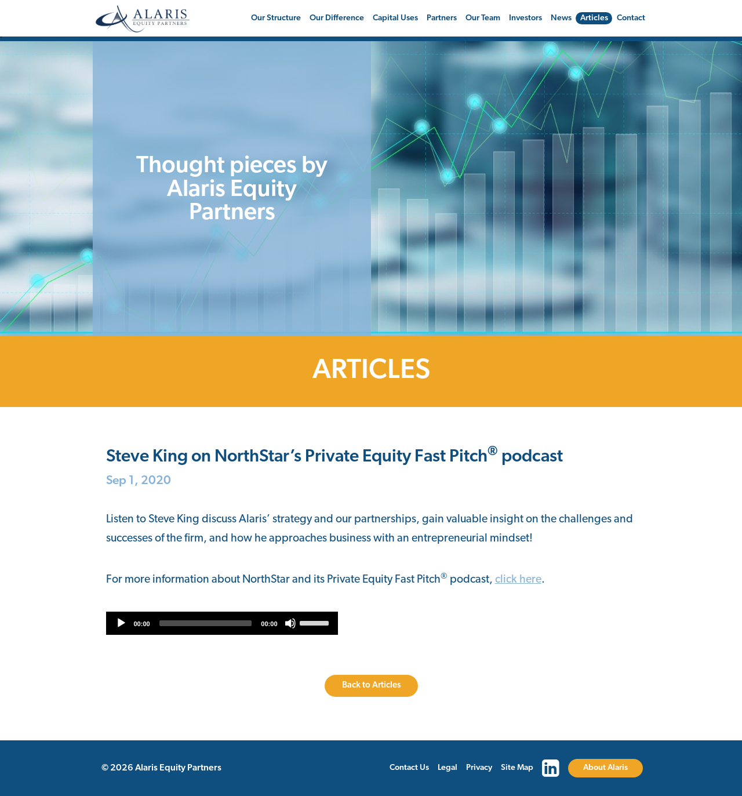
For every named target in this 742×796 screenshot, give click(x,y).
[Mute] (290, 623)
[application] (222, 623)
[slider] (205, 623)
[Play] (121, 623)
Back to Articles (371, 685)
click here (518, 580)
